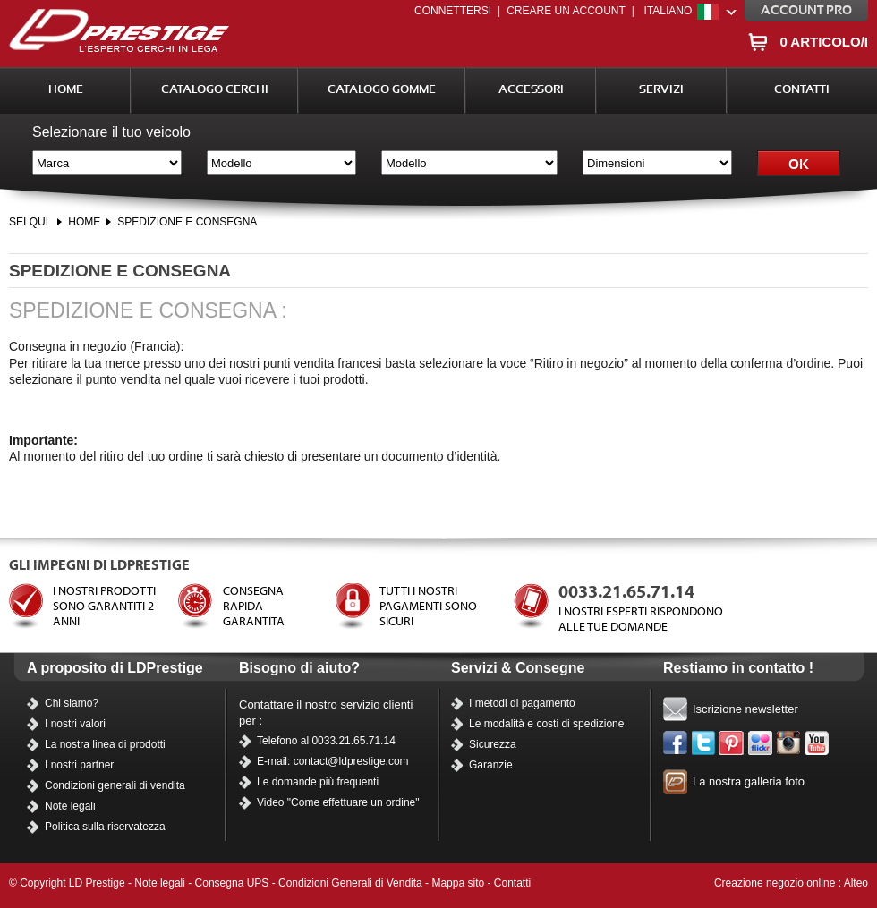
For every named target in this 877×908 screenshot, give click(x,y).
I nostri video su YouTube (817, 743)
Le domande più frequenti (318, 782)
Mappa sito (457, 883)
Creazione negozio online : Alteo (791, 883)
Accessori (531, 90)
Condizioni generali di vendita (115, 785)
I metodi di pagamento (522, 703)
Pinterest (732, 743)
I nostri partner (79, 765)
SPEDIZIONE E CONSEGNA (187, 222)
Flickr (760, 743)
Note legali (70, 806)
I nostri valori (75, 723)
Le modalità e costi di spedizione (546, 723)
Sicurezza (492, 744)
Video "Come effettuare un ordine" (338, 802)
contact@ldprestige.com (351, 761)
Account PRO (806, 10)
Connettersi (452, 10)
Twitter (704, 743)
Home (65, 90)
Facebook (675, 743)
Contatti (802, 90)
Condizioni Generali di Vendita (350, 883)
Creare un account (566, 10)
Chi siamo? (71, 703)
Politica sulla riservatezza (105, 826)
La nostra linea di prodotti (105, 744)
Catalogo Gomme (382, 90)
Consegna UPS (232, 883)
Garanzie (491, 765)
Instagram (789, 743)
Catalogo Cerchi (214, 90)
